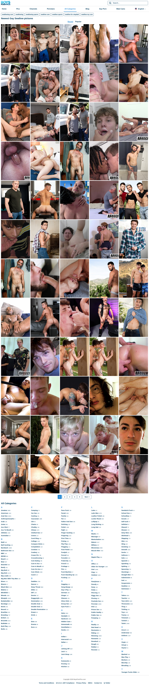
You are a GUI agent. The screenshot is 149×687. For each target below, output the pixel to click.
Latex (93, 510)
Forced (63, 555)
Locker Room (96, 519)
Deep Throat (35, 587)
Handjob (64, 616)
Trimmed (124, 618)
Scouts (124, 519)
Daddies (34, 581)
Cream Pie (35, 555)
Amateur (4, 510)
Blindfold (4, 592)
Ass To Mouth (6, 530)
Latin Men (95, 513)
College (34, 541)
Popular (78, 22)
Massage (94, 536)
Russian (94, 650)
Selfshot (124, 524)
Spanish (124, 561)
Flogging (64, 547)
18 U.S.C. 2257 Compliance (65, 683)
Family (63, 516)
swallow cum (45, 14)
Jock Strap (65, 654)
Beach (3, 559)
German (64, 592)
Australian (5, 535)
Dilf (32, 592)
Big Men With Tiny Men (9, 578)
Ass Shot (4, 527)
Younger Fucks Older (129, 672)
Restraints (95, 630)
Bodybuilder (5, 601)
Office (93, 564)
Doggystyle (35, 598)
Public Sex (95, 615)
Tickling (124, 609)
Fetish (63, 527)
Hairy (63, 613)
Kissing (64, 664)
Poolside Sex (96, 601)
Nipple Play (95, 557)
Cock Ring (35, 538)
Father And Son (67, 521)
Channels (33, 9)
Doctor (33, 595)
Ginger (63, 595)
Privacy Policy (81, 683)
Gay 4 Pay (65, 590)
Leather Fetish (96, 516)
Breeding (4, 615)
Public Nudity (96, 612)
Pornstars (51, 9)
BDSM (3, 556)
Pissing (94, 598)
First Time (65, 538)
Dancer (33, 584)
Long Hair (95, 527)
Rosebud (94, 641)
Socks (123, 552)
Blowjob (4, 598)
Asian (3, 524)
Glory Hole (65, 601)
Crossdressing (36, 558)
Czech (33, 575)
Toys (123, 612)
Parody (94, 584)
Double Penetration (38, 609)
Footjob (64, 552)
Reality (93, 624)
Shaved (124, 527)
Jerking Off (65, 649)
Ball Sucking (5, 545)
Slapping (124, 538)
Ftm (62, 569)
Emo (33, 621)
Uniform (124, 635)
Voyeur (124, 648)
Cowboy (34, 552)
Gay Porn (102, 9)
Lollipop (94, 521)
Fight (63, 530)
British (3, 618)
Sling (123, 544)
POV (93, 607)
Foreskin (64, 558)
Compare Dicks (36, 544)
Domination (35, 601)
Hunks (63, 630)
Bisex (3, 581)
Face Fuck (65, 510)
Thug (123, 606)
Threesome (125, 604)
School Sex (125, 513)
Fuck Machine (66, 572)
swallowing (19, 14)
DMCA (90, 683)
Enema (33, 624)
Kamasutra (65, 661)
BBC (2, 553)
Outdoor (94, 575)
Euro (33, 627)
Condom (34, 549)
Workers (124, 660)
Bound (3, 609)
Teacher (124, 598)
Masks (93, 534)
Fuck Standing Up (67, 575)
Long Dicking (96, 524)
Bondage (4, 604)
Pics (18, 9)
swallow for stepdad (72, 14)
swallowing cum (7, 14)
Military (94, 545)
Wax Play (124, 657)
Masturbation (96, 539)
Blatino (3, 590)
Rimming (94, 636)
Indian (63, 636)
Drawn (33, 612)
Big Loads (5, 576)
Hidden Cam (65, 621)
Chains (33, 524)
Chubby (34, 527)
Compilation (35, 547)
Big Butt (4, 570)
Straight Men (126, 575)
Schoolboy (125, 516)
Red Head (94, 627)
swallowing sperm (32, 14)
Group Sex (65, 604)
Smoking (124, 547)
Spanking (124, 563)
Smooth (124, 549)
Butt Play (4, 626)
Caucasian (35, 519)
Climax (33, 530)
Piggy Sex (95, 595)
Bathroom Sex (6, 550)
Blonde (3, 595)
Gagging (64, 584)
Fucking (64, 577)
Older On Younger (98, 566)
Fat (62, 519)
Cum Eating (35, 561)
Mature (93, 542)
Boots (3, 606)
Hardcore (64, 619)
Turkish (124, 620)
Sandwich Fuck (127, 510)
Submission (125, 577)
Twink (123, 623)
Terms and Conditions (46, 683)
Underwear (125, 633)
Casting (34, 516)
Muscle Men (95, 550)
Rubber (94, 647)
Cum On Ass (35, 569)
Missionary (95, 548)
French (63, 563)
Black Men (5, 587)
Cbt (32, 521)
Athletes (4, 533)
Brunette (4, 620)
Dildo (33, 590)
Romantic (94, 638)
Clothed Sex (35, 533)
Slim (123, 541)
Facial (63, 513)
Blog (87, 9)
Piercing (94, 593)
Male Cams (120, 9)
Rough (93, 644)
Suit (122, 580)
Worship (124, 663)
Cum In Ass (35, 563)
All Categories (70, 9)
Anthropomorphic (7, 519)
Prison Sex (95, 609)
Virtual (123, 645)
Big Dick (4, 573)
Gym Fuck (65, 606)
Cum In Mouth (36, 566)
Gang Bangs (65, 587)
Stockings (125, 572)
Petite (93, 590)
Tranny (123, 615)
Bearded (4, 564)
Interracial (65, 639)
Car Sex (34, 513)
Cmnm (33, 535)
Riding (93, 633)
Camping (34, 510)
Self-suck (124, 521)
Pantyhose (95, 581)
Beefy (3, 567)
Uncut (123, 630)
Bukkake (4, 623)
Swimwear (125, 589)
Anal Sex (4, 516)
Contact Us (98, 683)
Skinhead (124, 535)
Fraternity (64, 561)
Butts (3, 629)
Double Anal (35, 604)
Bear (2, 562)
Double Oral (35, 606)
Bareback (4, 548)
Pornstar (94, 604)
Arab (3, 521)
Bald (2, 542)
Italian (63, 642)
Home (4, 9)
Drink (33, 615)
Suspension (125, 583)
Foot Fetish (65, 549)
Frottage (64, 566)
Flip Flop (64, 544)
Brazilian (4, 612)
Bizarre (3, 584)
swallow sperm (57, 14)
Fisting (63, 541)
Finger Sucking (66, 533)
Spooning (125, 569)
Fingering (64, 535)
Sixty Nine (125, 533)
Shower (124, 530)
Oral (92, 569)
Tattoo (123, 595)
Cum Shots (35, 572)
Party (93, 587)
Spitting (124, 566)
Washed (124, 654)
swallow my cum (87, 14)
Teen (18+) (125, 601)
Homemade (65, 624)
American (4, 513)
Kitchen (64, 666)
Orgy (93, 572)
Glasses (64, 598)
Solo (123, 558)
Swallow (124, 586)
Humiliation (65, 627)
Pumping (94, 618)
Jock (63, 651)
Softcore (124, 555)
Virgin (123, 642)
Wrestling (124, 665)
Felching (64, 524)
